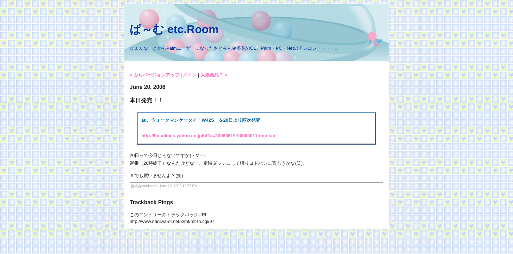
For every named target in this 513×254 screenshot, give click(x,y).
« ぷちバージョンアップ (154, 75)
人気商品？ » (213, 75)
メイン (190, 75)
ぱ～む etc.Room (174, 29)
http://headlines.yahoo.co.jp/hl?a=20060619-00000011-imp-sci (208, 135)
